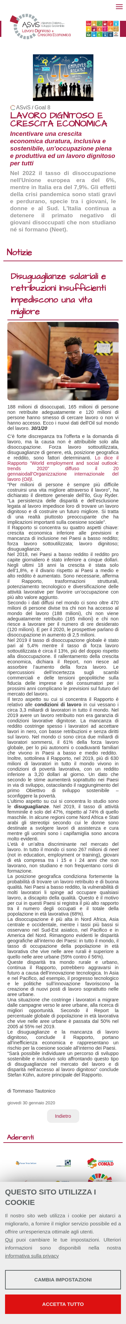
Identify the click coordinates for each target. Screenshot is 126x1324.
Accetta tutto (63, 1304)
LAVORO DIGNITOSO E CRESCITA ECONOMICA (58, 120)
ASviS (23, 107)
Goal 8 (42, 107)
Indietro (63, 1116)
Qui (9, 1240)
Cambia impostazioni (63, 1279)
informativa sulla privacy (32, 1256)
